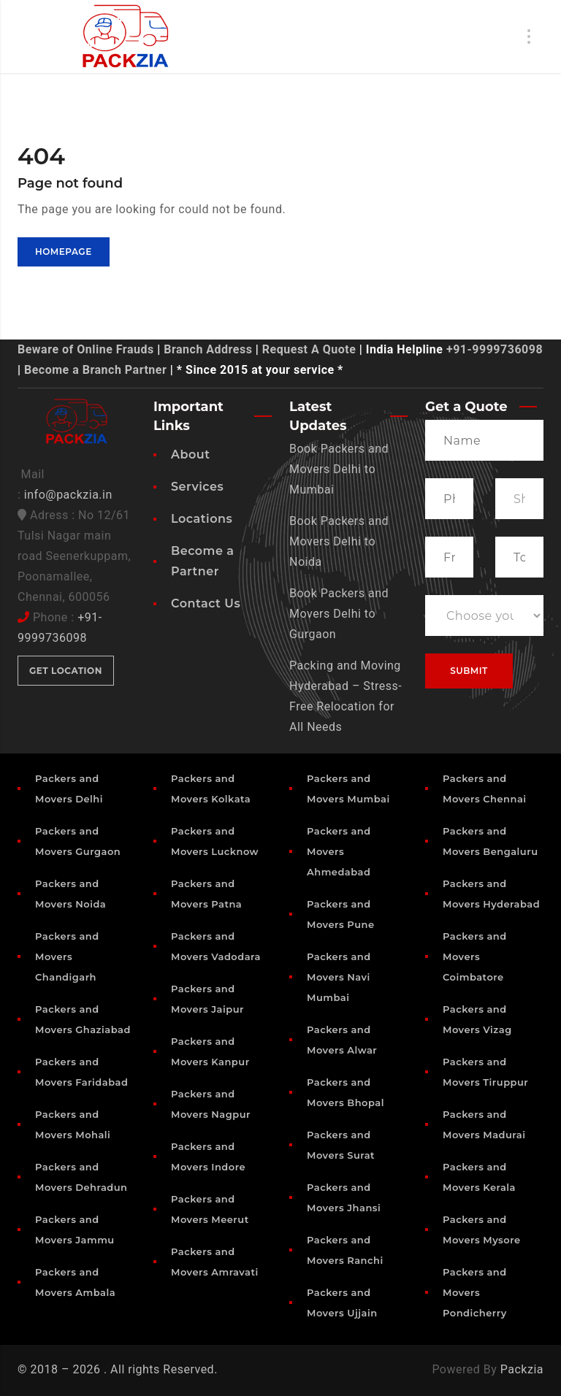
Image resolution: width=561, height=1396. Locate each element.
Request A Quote (309, 349)
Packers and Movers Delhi (69, 788)
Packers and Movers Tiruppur (485, 1072)
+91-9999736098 (494, 349)
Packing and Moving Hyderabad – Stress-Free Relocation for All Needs (345, 696)
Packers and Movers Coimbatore (475, 956)
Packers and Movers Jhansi (344, 1197)
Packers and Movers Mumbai (348, 788)
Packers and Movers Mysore (482, 1229)
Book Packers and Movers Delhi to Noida (339, 541)
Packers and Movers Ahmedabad (339, 851)
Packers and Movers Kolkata (211, 788)
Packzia (521, 1369)
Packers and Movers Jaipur (207, 999)
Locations (201, 519)
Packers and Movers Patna (206, 894)
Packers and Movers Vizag (477, 1019)
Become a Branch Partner (95, 370)
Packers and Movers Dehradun (81, 1177)
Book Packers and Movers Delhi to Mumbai (339, 469)
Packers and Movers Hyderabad (491, 894)
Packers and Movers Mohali (72, 1124)
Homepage (63, 251)
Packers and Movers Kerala (479, 1177)
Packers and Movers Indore (208, 1156)
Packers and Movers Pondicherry (475, 1292)
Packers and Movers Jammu (75, 1229)
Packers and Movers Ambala (75, 1282)
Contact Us (205, 603)
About (190, 454)
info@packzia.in (68, 495)
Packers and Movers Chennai (485, 788)
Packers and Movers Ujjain (342, 1302)
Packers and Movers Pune (341, 914)
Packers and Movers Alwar (342, 1040)
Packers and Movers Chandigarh (67, 956)
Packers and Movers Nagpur (211, 1104)
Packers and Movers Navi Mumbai (339, 977)
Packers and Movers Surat (341, 1145)
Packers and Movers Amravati (215, 1262)
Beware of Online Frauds (86, 349)
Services (197, 487)
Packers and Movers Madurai (484, 1124)
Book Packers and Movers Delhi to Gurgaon (339, 613)
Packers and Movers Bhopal (345, 1092)
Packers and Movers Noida (70, 894)
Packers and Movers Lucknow (215, 841)
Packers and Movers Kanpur (210, 1051)
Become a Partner (202, 561)
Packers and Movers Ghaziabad (83, 1019)
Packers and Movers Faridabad (81, 1072)
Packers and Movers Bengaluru (490, 841)
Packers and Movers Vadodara (216, 946)
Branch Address (208, 349)
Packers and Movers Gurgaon (78, 841)
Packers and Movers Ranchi (345, 1250)
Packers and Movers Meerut (210, 1209)
